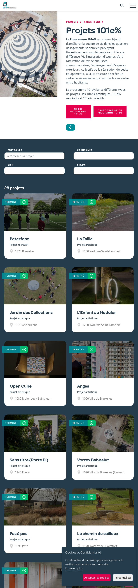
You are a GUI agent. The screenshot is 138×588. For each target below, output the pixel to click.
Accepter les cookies (96, 577)
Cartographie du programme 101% (110, 111)
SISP (10, 164)
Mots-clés (15, 150)
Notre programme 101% (78, 111)
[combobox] (104, 155)
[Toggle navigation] (133, 5)
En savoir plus (74, 568)
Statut (82, 164)
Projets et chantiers (85, 21)
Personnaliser (122, 577)
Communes (84, 150)
